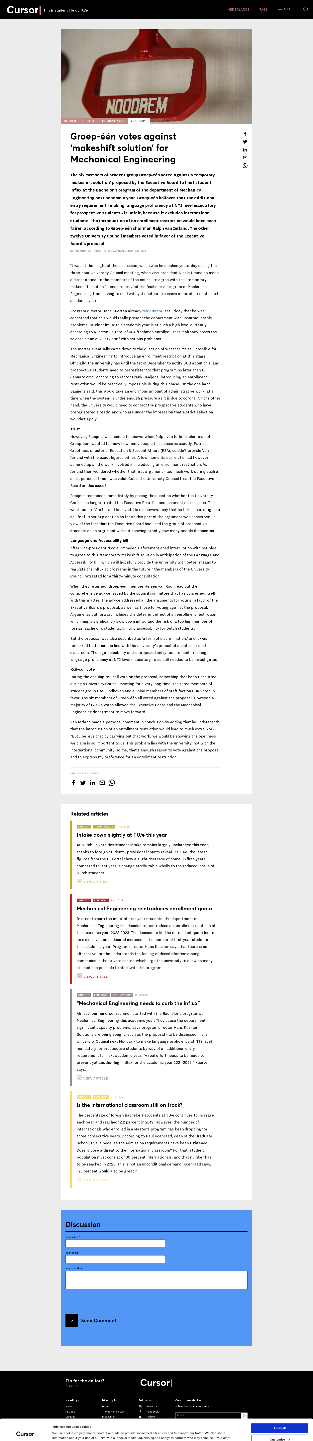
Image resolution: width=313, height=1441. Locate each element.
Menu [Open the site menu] (285, 9)
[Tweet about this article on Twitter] (245, 142)
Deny (279, 1430)
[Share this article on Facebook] (245, 134)
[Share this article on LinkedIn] (245, 150)
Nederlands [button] (238, 10)
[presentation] (95, 1300)
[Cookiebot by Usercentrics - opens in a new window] (25, 1433)
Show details (61, 1433)
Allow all (280, 1408)
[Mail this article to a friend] (245, 157)
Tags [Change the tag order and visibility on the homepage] (263, 10)
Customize (280, 1419)
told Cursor (152, 311)
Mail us (74, 1386)
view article (95, 882)
